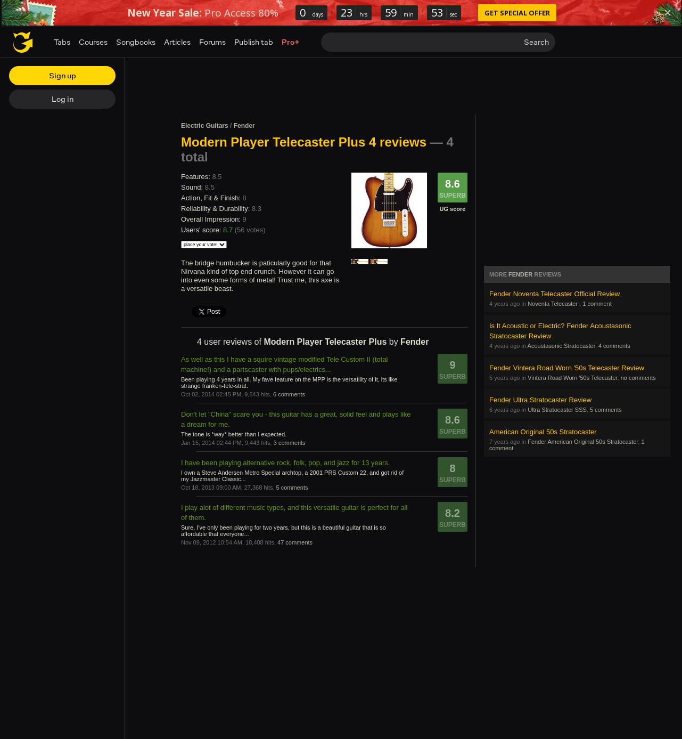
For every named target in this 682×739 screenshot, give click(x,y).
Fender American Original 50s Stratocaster (583, 441)
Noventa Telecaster (553, 304)
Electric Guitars (204, 125)
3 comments (290, 443)
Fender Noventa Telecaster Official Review (554, 294)
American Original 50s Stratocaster (543, 432)
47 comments (295, 542)
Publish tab (253, 41)
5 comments (292, 487)
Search (536, 41)
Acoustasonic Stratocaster (561, 346)
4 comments (614, 346)
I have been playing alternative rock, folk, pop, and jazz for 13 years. (285, 463)
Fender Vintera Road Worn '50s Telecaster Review (566, 368)
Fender (244, 125)
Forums (212, 41)
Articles (177, 41)
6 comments (289, 394)
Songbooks (135, 41)
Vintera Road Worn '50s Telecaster (572, 378)
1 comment (596, 304)
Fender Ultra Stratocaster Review (540, 400)
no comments (638, 378)
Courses (93, 41)
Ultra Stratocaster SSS (557, 410)
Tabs (62, 41)
